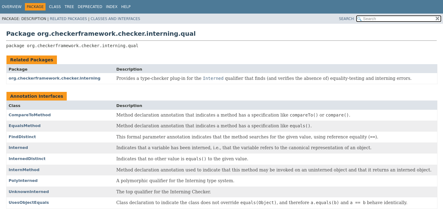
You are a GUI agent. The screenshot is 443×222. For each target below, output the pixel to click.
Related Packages (68, 19)
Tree (69, 7)
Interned (18, 147)
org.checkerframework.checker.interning (55, 78)
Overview (12, 7)
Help (126, 7)
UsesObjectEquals (29, 202)
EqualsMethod (25, 125)
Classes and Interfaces (115, 19)
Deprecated (90, 7)
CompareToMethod (30, 115)
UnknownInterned (29, 191)
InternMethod (24, 169)
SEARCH (346, 19)
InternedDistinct (27, 158)
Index (112, 7)
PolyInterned (23, 180)
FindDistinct (22, 136)
